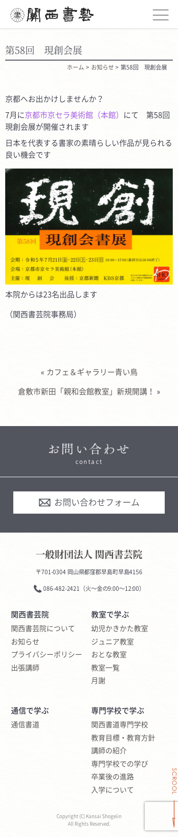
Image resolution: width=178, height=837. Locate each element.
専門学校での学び (119, 764)
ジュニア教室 (112, 642)
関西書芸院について (43, 628)
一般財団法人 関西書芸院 (89, 554)
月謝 (98, 681)
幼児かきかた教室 (119, 628)
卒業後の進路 (112, 777)
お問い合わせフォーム (88, 502)
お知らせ (25, 642)
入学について (112, 790)
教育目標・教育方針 (123, 738)
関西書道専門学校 (119, 725)
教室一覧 (105, 668)
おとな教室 (109, 654)
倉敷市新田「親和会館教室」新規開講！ (86, 391)
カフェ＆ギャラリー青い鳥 (92, 371)
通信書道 (25, 725)
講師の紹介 (109, 751)
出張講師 (25, 668)
